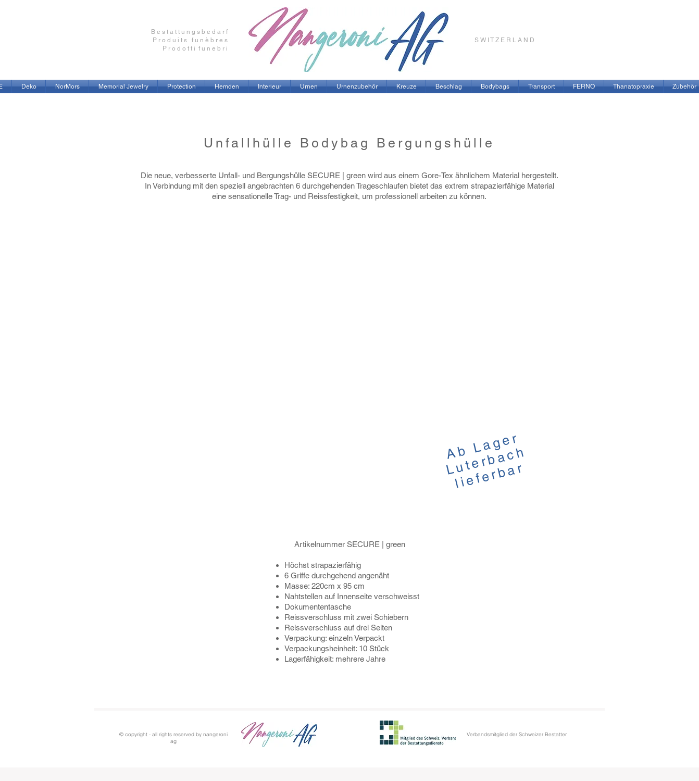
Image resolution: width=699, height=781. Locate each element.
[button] (123, 86)
